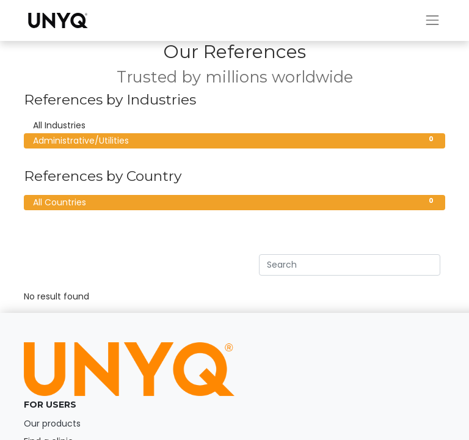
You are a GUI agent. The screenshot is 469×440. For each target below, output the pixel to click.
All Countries (234, 202)
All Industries (234, 125)
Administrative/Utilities (234, 140)
